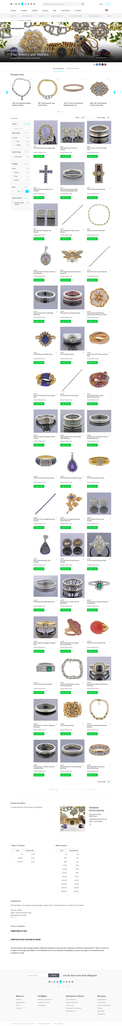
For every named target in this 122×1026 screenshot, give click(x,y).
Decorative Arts (27, 16)
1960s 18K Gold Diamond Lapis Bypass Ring (44, 396)
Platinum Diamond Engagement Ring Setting (44, 437)
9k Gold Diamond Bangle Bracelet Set (44, 602)
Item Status (16, 133)
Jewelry (20, 168)
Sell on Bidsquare (71, 999)
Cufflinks (21, 180)
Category (15, 164)
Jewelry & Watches (57, 16)
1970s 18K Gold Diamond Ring (95, 478)
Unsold (21, 145)
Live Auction (20, 157)
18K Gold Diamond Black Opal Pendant (42, 561)
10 (88, 789)
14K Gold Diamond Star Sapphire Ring (44, 148)
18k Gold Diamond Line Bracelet (69, 395)
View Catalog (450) (100, 58)
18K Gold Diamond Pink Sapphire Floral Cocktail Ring (69, 643)
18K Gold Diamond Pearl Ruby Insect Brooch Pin (70, 272)
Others (109, 16)
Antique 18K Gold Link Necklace (96, 230)
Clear (26, 133)
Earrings (21, 172)
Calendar (34, 10)
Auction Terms (101, 1002)
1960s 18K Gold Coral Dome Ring (96, 643)
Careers (18, 1005)
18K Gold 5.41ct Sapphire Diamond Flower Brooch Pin (70, 520)
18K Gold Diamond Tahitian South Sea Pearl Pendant (44, 272)
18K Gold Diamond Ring (67, 354)
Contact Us (19, 1008)
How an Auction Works (103, 1005)
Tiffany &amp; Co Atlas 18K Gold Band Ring (69, 602)
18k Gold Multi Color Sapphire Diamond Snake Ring (95, 396)
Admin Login (69, 1005)
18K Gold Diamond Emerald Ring (43, 684)
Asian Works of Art (95, 16)
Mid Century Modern (75, 16)
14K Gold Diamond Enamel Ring (96, 189)
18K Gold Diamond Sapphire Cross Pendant (43, 190)
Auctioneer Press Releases (73, 1008)
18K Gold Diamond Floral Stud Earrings (95, 520)
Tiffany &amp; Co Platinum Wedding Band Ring (44, 726)
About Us (18, 999)
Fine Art (13, 16)
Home (12, 20)
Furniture (41, 16)
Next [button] (114, 92)
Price (13, 187)
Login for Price (39, 156)
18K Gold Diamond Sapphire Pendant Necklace (21, 104)
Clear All (27, 124)
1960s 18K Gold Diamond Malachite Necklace (97, 726)
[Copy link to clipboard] (94, 64)
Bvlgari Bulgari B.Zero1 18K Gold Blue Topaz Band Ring (70, 437)
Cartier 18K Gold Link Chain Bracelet (97, 271)
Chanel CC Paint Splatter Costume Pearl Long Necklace (70, 685)
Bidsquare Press (20, 1002)
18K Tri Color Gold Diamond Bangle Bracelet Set (73, 104)
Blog (54, 10)
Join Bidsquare (42, 1005)
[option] (22, 93)
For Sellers (78, 10)
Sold (21, 141)
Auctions (13, 10)
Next (93, 789)
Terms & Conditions (58, 1023)
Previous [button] (7, 92)
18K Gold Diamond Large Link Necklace (46, 104)
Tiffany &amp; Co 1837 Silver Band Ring (97, 148)
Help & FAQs (100, 1011)
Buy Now (24, 10)
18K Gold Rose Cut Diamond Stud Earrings (69, 561)
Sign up (108, 4)
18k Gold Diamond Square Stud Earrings (42, 231)
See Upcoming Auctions (45, 999)
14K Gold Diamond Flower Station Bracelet (69, 231)
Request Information (72, 1002)
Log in (101, 4)
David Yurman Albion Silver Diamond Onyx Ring (97, 685)
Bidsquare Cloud (70, 1011)
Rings (21, 176)
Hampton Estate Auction (48, 51)
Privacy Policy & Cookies (43, 1023)
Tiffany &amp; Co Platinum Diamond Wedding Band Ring (97, 437)
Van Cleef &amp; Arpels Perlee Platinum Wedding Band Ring (69, 190)
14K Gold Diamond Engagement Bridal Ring (44, 643)
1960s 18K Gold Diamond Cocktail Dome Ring (98, 104)
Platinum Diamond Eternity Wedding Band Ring (70, 767)
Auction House (17, 198)
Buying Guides (101, 1014)
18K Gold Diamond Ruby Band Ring (70, 313)
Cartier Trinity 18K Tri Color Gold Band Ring (97, 355)
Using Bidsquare (101, 999)
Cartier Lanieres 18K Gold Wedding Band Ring (43, 313)
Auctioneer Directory (43, 1002)
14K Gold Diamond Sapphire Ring (43, 354)
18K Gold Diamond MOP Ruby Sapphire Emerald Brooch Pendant (97, 313)
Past (16, 20)
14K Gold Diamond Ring (67, 725)
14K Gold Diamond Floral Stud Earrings (68, 148)
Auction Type (16, 152)
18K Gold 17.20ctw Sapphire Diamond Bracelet (44, 520)
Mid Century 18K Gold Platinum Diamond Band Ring (96, 767)
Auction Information (72, 68)
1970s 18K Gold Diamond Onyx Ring (44, 478)
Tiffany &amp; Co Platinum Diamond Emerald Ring (97, 602)
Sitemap (99, 1008)
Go (27, 191)
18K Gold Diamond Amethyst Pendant (71, 478)
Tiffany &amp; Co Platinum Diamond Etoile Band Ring (44, 767)
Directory (45, 10)
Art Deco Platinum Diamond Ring (96, 560)
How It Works (65, 10)
